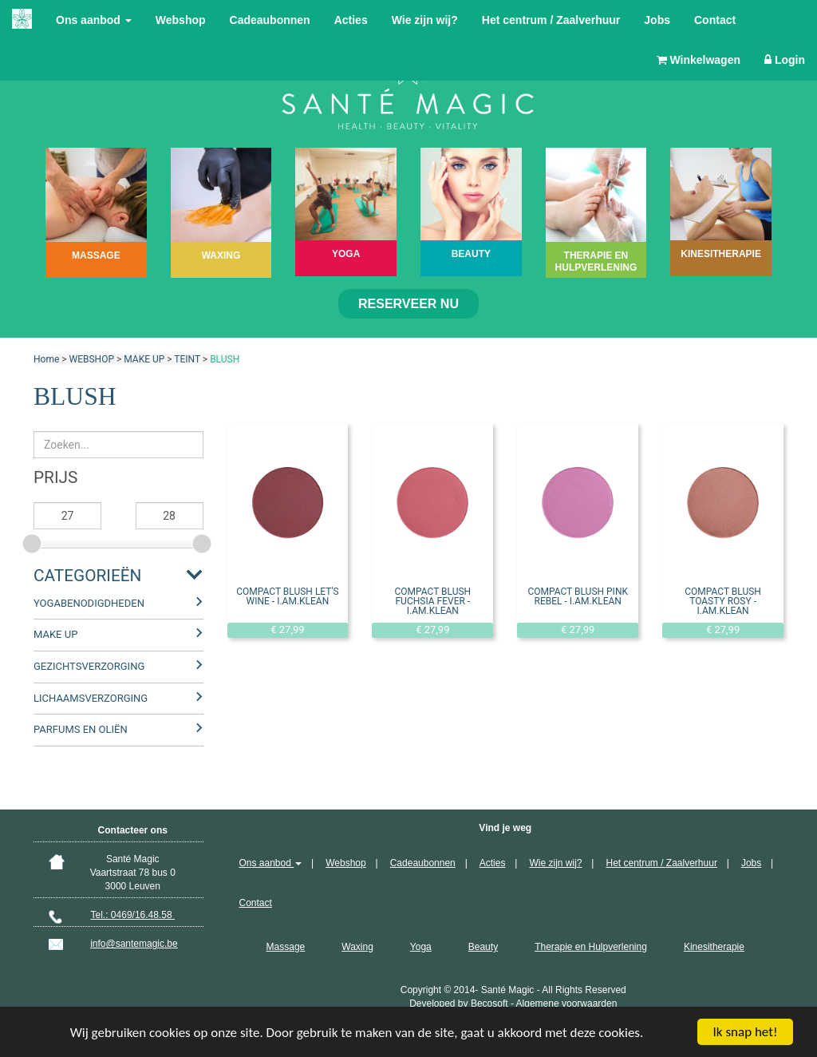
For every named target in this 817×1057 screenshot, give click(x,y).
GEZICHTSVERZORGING (89, 666)
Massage (286, 946)
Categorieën (87, 575)
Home (46, 359)
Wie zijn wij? (425, 20)
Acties (351, 20)
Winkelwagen (698, 59)
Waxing (357, 946)
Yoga (421, 946)
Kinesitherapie (714, 946)
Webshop (181, 20)
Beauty (483, 946)
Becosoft (489, 1003)
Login (784, 59)
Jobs (657, 20)
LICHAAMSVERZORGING (91, 698)
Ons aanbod (94, 20)
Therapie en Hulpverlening (591, 946)
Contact (715, 20)
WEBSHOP (91, 359)
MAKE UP (144, 359)
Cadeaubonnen (270, 20)
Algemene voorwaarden (567, 1003)
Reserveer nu (408, 304)
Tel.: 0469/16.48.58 (133, 914)
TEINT (187, 359)
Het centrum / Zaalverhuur (551, 20)
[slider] (33, 541)
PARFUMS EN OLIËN (81, 729)
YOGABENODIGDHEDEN (89, 603)
